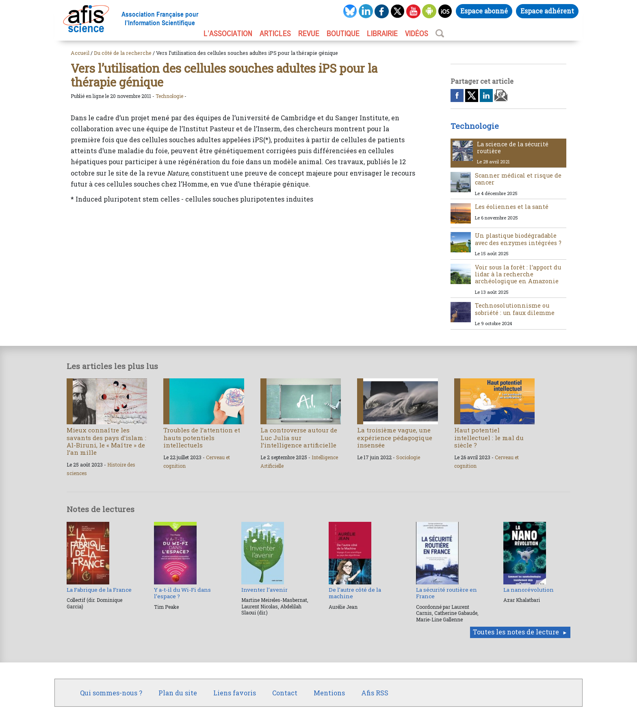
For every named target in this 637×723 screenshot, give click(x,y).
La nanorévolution (528, 589)
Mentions (329, 692)
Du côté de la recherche (123, 53)
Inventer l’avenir (264, 589)
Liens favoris (234, 692)
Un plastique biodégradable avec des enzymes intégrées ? (518, 239)
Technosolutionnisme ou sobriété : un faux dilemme (515, 309)
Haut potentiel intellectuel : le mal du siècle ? (489, 437)
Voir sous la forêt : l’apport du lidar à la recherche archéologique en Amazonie (518, 274)
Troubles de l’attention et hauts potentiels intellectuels (201, 437)
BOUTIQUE (343, 33)
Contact (284, 692)
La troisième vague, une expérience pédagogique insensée (394, 437)
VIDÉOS (416, 33)
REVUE (308, 33)
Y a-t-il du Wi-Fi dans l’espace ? (182, 593)
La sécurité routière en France (446, 593)
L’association (228, 33)
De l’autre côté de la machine (355, 593)
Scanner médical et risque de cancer (518, 179)
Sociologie (408, 457)
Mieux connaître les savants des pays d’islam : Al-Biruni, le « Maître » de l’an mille (106, 441)
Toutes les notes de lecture (516, 631)
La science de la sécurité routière (512, 147)
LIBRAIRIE (382, 33)
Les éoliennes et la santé (511, 207)
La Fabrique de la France (99, 589)
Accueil (80, 53)
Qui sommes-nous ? (111, 692)
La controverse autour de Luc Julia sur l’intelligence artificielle (298, 437)
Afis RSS (374, 692)
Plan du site (177, 692)
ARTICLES (275, 33)
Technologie (169, 96)
